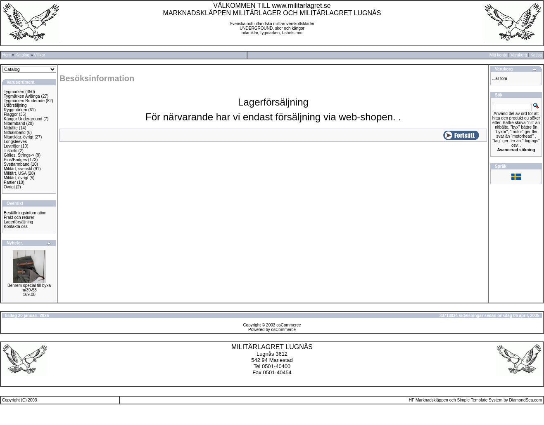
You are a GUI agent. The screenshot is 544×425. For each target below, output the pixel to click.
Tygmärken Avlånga (22, 96)
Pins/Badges (15, 159)
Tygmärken (14, 91)
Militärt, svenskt (18, 169)
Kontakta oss (16, 226)
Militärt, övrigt (16, 178)
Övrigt (9, 187)
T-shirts (10, 150)
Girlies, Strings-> (19, 155)
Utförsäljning (15, 105)
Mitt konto (498, 55)
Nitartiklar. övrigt (18, 137)
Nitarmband (14, 123)
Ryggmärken (15, 110)
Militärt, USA (15, 173)
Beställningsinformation (25, 213)
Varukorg (519, 55)
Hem (6, 55)
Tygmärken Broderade (24, 101)
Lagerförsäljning (18, 222)
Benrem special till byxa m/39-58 (29, 287)
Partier (10, 182)
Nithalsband (15, 132)
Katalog (22, 55)
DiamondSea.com (525, 400)
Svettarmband (16, 164)
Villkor (39, 55)
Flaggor (11, 114)
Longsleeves (15, 141)
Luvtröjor (12, 146)
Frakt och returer (19, 217)
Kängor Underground (23, 119)
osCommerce (288, 325)
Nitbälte (11, 128)
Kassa (536, 55)
